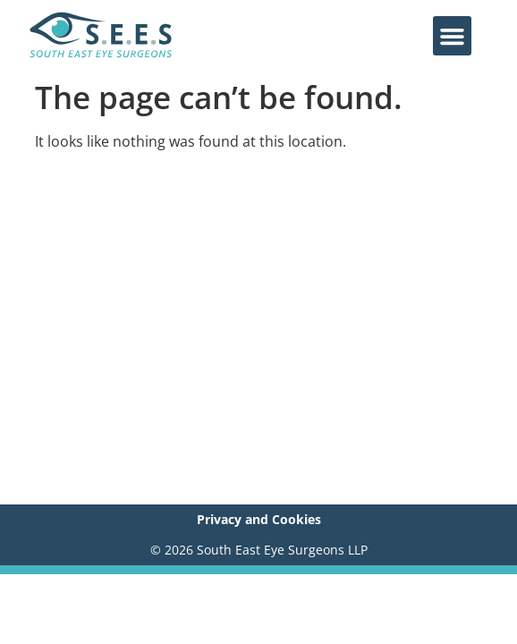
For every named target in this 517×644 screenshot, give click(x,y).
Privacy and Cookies (259, 519)
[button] (452, 35)
